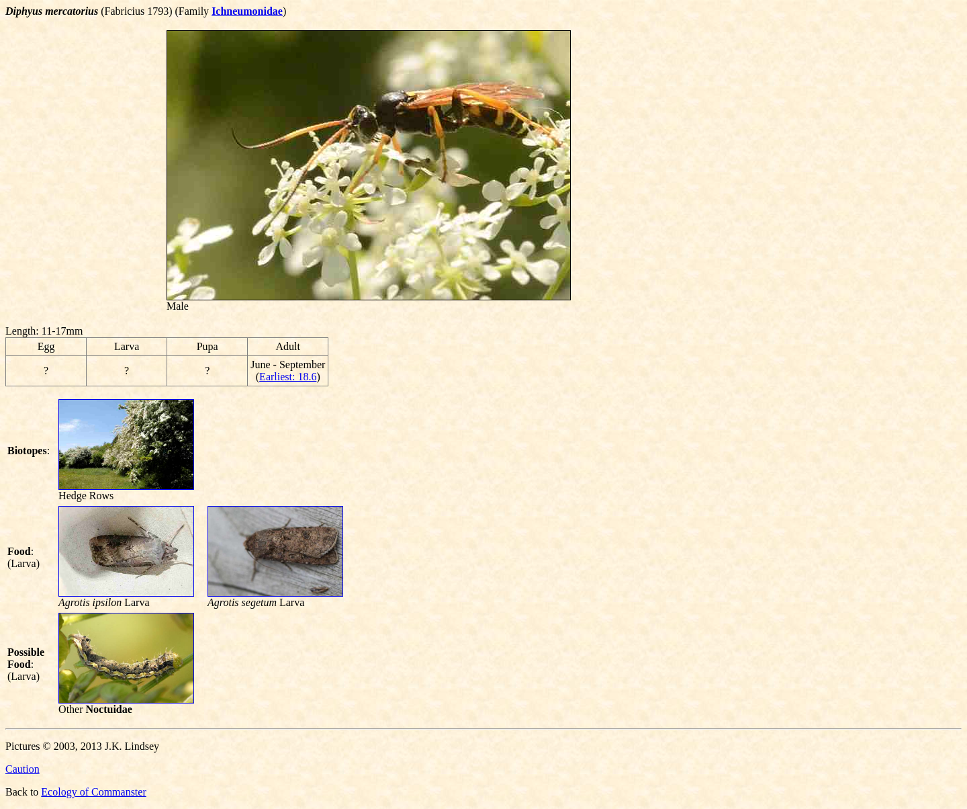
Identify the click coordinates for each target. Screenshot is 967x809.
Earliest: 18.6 (287, 376)
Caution (22, 769)
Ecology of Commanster (93, 792)
